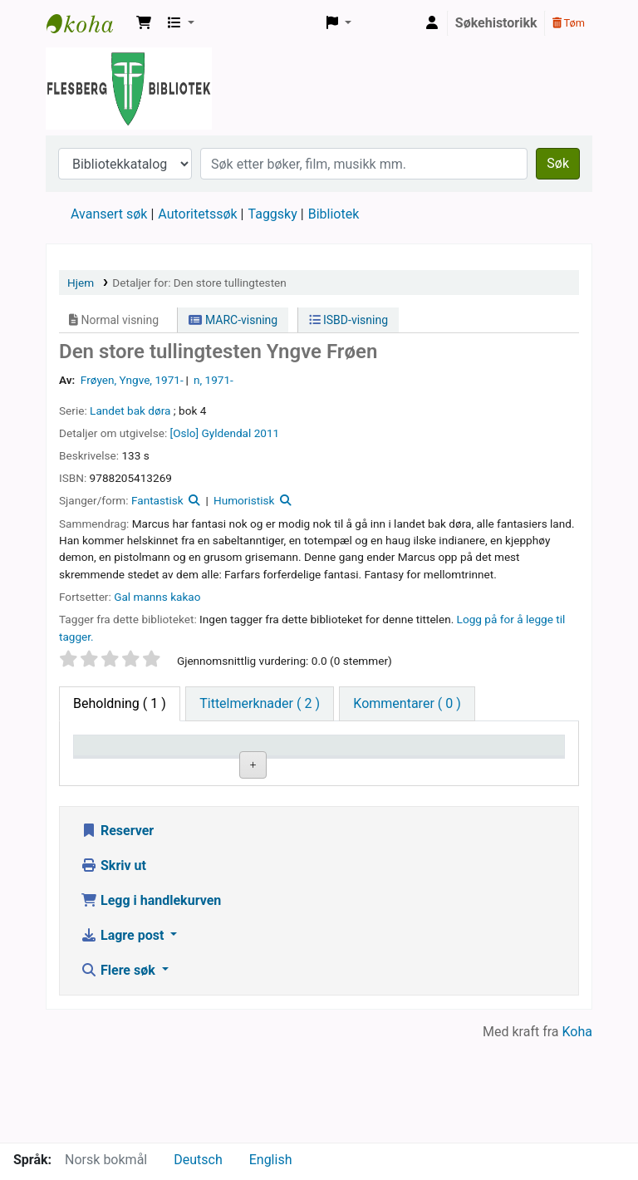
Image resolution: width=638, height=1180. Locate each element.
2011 (267, 433)
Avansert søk (109, 214)
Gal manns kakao (157, 596)
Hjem (80, 282)
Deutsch (198, 1160)
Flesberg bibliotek (88, 23)
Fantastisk (157, 500)
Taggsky (272, 214)
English (270, 1160)
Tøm (568, 23)
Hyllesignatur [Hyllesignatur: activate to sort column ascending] (315, 769)
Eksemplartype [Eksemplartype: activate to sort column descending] (124, 769)
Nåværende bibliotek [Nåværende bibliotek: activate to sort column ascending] (212, 761)
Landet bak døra (130, 410)
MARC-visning (233, 320)
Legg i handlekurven (151, 1001)
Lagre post (124, 1036)
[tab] (259, 703)
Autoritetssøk (197, 214)
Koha (577, 1132)
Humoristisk (243, 500)
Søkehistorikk (496, 23)
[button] (144, 23)
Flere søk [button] (120, 1071)
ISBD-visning (349, 320)
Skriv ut (113, 966)
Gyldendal (227, 433)
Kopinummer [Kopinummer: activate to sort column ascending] (413, 769)
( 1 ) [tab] (119, 703)
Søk (558, 163)
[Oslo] (184, 433)
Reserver (117, 931)
